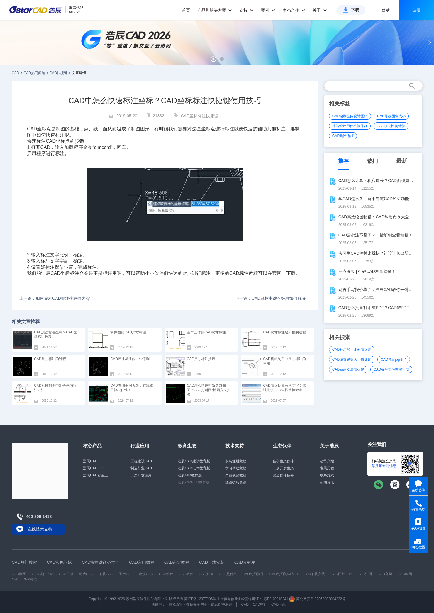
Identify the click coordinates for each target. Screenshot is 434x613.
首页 (186, 10)
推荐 (343, 161)
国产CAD (126, 574)
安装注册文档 (235, 461)
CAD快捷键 (58, 73)
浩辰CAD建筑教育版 (194, 461)
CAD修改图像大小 (391, 116)
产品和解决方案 (214, 10)
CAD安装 (206, 574)
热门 (372, 161)
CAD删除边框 (343, 136)
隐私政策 (176, 604)
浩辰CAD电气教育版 (194, 468)
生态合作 (294, 10)
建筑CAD (146, 574)
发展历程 (327, 468)
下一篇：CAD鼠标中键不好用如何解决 (270, 298)
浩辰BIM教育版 (189, 475)
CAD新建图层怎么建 (348, 369)
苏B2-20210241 (276, 599)
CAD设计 (166, 574)
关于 (320, 10)
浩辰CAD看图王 (95, 475)
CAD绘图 (405, 574)
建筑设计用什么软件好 (349, 126)
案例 (268, 10)
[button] (213, 59)
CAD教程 (186, 574)
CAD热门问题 (34, 73)
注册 (416, 10)
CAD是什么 (228, 574)
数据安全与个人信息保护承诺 (209, 604)
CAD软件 (260, 604)
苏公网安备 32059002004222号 (317, 599)
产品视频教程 (235, 475)
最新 (401, 161)
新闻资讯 (327, 482)
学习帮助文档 (235, 468)
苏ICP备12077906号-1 (201, 599)
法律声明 (158, 604)
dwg (15, 579)
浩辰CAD (90, 461)
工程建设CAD (141, 461)
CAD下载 (278, 604)
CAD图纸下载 (341, 574)
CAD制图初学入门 (283, 574)
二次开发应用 (141, 475)
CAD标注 (239, 273)
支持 (246, 10)
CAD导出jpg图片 (394, 359)
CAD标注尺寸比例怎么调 (351, 350)
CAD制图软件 (253, 574)
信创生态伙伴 (283, 461)
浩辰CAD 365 (93, 468)
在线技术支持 (40, 529)
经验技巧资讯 (235, 482)
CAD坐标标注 (64, 273)
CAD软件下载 (42, 574)
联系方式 (327, 475)
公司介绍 (327, 461)
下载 (355, 10)
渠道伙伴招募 (283, 475)
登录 (386, 10)
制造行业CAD (141, 468)
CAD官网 (385, 574)
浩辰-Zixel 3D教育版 (193, 482)
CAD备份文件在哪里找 (391, 369)
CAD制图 (19, 574)
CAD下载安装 (314, 574)
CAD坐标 (36, 128)
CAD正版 (66, 574)
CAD (15, 73)
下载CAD (106, 574)
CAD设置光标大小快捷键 (351, 359)
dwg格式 (30, 579)
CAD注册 (365, 574)
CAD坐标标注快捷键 (199, 115)
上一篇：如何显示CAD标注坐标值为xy (54, 298)
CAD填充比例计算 (391, 126)
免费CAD (86, 574)
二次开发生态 (283, 468)
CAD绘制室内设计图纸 (350, 116)
